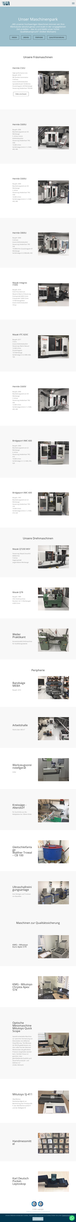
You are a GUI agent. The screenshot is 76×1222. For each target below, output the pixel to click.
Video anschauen (21, 98)
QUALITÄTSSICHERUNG (56, 37)
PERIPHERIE (39, 37)
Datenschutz (37, 1211)
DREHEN (26, 37)
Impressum (46, 1211)
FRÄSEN (14, 37)
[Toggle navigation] (73, 3)
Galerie (28, 1211)
